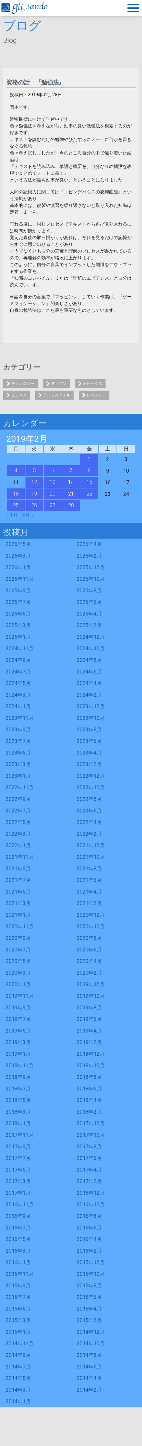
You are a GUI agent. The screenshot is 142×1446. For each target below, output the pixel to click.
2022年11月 (20, 787)
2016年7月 (18, 1228)
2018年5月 (18, 1100)
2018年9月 (18, 1077)
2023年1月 (18, 776)
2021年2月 (89, 903)
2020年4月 (89, 961)
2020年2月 (89, 973)
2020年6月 (89, 950)
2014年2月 (89, 1390)
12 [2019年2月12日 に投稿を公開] (34, 482)
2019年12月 (91, 984)
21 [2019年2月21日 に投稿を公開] (71, 494)
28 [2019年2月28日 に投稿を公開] (71, 505)
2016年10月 (91, 1204)
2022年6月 (89, 811)
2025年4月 (89, 614)
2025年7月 (18, 602)
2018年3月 (18, 1112)
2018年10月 (91, 1065)
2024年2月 (89, 695)
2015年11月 (20, 1274)
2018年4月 (89, 1100)
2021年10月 (91, 857)
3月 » (28, 515)
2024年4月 (89, 683)
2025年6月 (89, 602)
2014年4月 (89, 1378)
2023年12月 (91, 706)
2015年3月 (18, 1320)
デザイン (58, 383)
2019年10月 (91, 996)
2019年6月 (89, 1019)
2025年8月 (89, 591)
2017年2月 (89, 1181)
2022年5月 (18, 822)
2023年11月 (20, 718)
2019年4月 (89, 1031)
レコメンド (96, 395)
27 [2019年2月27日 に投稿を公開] (53, 505)
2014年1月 (18, 1401)
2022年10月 (91, 787)
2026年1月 (18, 567)
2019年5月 (18, 1031)
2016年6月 (89, 1228)
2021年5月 (18, 892)
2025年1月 (18, 637)
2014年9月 (18, 1355)
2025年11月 (20, 579)
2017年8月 (89, 1147)
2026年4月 (89, 544)
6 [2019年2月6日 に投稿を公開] (52, 471)
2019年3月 (18, 1042)
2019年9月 (18, 1008)
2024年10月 (91, 648)
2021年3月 (18, 903)
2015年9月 (18, 1286)
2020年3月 (18, 973)
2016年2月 (89, 1251)
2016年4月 (89, 1239)
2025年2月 (89, 625)
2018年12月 (91, 1054)
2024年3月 (18, 695)
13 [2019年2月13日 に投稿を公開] (53, 482)
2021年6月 (89, 880)
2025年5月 (18, 614)
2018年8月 (89, 1077)
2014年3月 (18, 1390)
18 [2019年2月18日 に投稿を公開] (16, 494)
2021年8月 (89, 869)
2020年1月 (18, 984)
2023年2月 (89, 764)
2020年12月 (91, 915)
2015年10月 (91, 1274)
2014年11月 (20, 1343)
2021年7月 (18, 880)
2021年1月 (18, 915)
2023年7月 (18, 741)
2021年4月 (89, 892)
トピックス (92, 383)
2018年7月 (18, 1089)
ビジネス (19, 395)
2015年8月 (89, 1286)
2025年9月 (18, 591)
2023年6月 (89, 741)
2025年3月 (18, 625)
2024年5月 (18, 683)
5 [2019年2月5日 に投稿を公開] (34, 471)
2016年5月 (18, 1239)
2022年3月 (18, 834)
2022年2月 (89, 834)
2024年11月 (20, 648)
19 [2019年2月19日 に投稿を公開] (34, 494)
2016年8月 (89, 1216)
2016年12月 (91, 1193)
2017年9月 (18, 1147)
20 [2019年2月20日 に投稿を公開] (53, 494)
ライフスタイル (56, 395)
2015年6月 (89, 1297)
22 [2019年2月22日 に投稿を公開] (89, 494)
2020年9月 (18, 938)
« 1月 (12, 515)
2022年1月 (18, 845)
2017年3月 (18, 1181)
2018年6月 (89, 1089)
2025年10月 (91, 579)
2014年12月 (91, 1332)
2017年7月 (18, 1158)
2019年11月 (20, 996)
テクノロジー (23, 383)
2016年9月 (18, 1216)
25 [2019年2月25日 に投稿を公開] (16, 505)
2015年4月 (89, 1309)
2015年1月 (18, 1332)
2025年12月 (91, 567)
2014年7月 (18, 1367)
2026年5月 (18, 544)
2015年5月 (18, 1309)
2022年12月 (91, 776)
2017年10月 (91, 1135)
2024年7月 (18, 672)
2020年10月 (91, 926)
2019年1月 (18, 1054)
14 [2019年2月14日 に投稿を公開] (71, 482)
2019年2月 (89, 1042)
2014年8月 (89, 1355)
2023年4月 (89, 753)
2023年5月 (18, 753)
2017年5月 (18, 1170)
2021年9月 (18, 869)
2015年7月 (18, 1297)
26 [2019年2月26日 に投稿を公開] (34, 505)
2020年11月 (20, 926)
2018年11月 (20, 1065)
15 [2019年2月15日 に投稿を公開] (89, 482)
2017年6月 (89, 1158)
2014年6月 (89, 1367)
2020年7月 (18, 950)
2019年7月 (18, 1019)
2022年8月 (89, 799)
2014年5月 (18, 1378)
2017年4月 (89, 1170)
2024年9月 (18, 660)
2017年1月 (18, 1193)
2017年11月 (20, 1135)
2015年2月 (89, 1320)
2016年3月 (18, 1251)
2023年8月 (89, 730)
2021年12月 (91, 845)
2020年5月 (18, 961)
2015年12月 (91, 1262)
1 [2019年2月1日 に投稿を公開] (89, 459)
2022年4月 (89, 822)
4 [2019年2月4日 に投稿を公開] (16, 471)
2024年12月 (91, 637)
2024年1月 (18, 706)
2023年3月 (18, 764)
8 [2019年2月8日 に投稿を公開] (89, 471)
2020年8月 (89, 938)
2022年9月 (18, 799)
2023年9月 (18, 730)
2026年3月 (18, 556)
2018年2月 (89, 1112)
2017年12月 (91, 1123)
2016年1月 (18, 1262)
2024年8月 (89, 660)
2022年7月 (18, 811)
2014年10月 (91, 1343)
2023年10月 (91, 718)
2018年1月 (18, 1123)
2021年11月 (20, 857)
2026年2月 (89, 556)
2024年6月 (89, 672)
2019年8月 (89, 1008)
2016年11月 (20, 1204)
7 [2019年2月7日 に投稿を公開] (70, 471)
